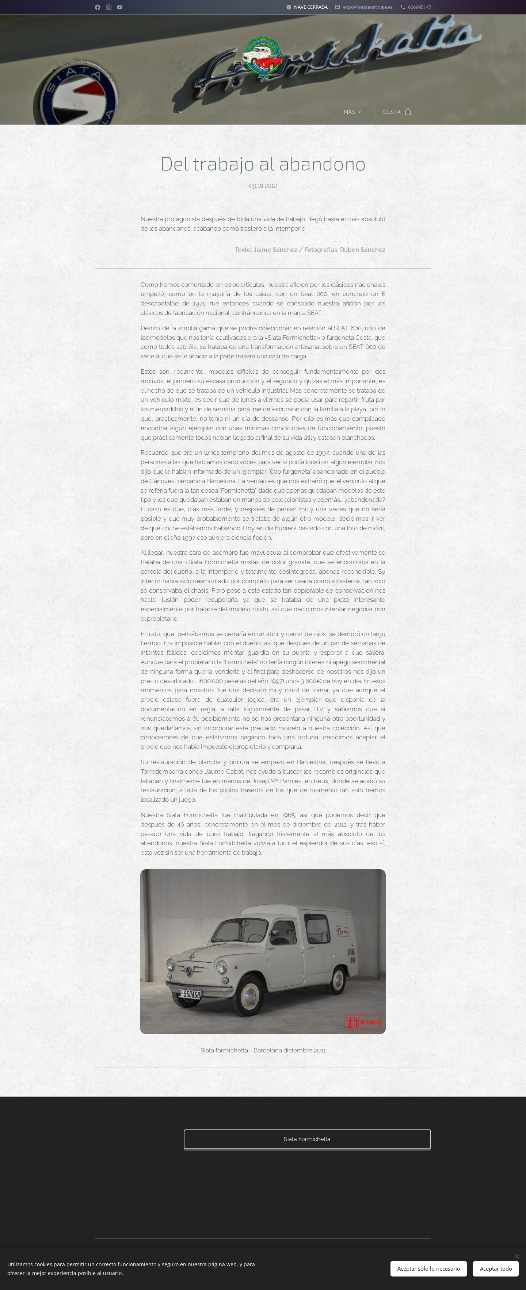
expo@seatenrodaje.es (368, 7)
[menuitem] (113, 112)
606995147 (419, 7)
